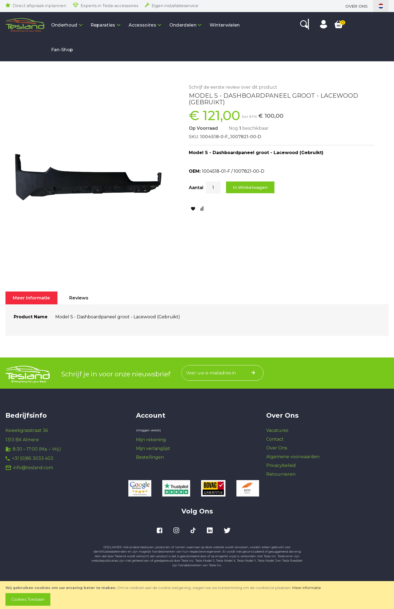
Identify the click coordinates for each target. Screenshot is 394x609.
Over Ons (356, 6)
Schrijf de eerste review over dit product (233, 87)
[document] (197, 595)
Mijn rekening (151, 439)
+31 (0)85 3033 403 (32, 458)
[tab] (31, 297)
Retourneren (281, 474)
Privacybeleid (281, 465)
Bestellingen (150, 457)
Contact (275, 439)
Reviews (78, 298)
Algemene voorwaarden (293, 456)
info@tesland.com (33, 467)
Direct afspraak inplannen (39, 5)
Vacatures (277, 430)
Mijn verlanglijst (153, 448)
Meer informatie (306, 587)
